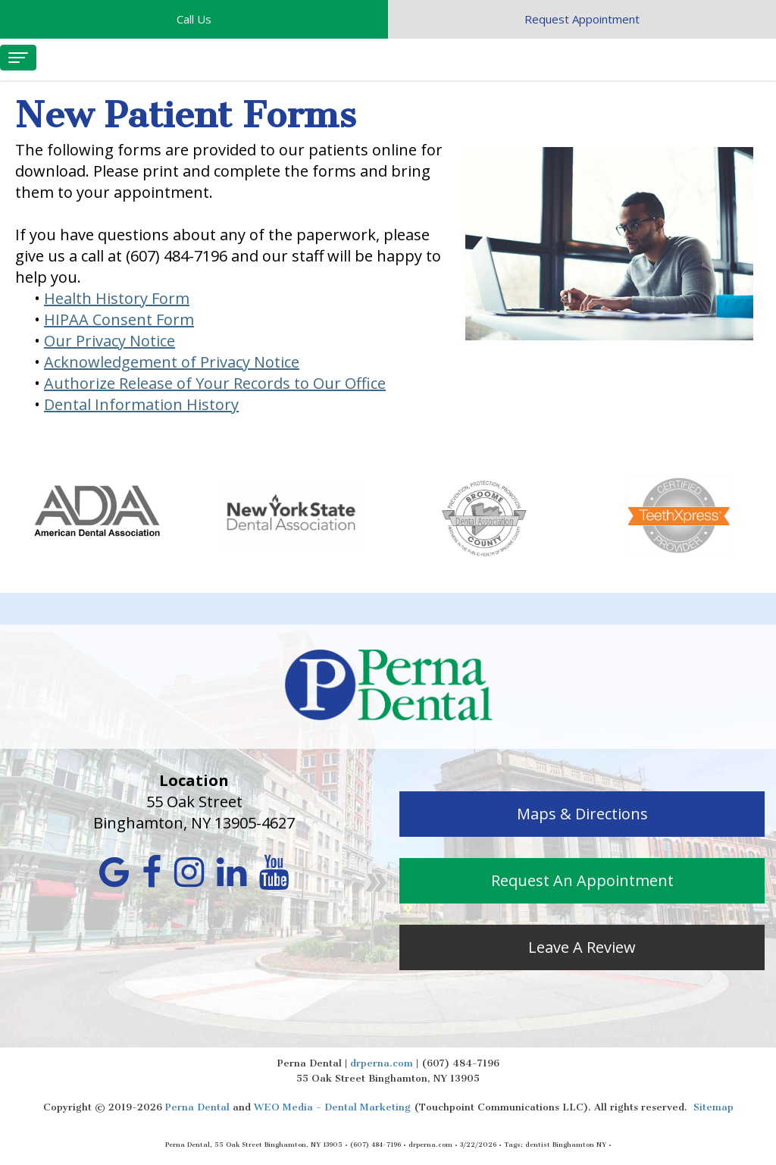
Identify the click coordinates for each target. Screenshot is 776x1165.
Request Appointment (582, 19)
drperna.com (381, 1063)
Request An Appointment (582, 880)
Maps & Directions (582, 813)
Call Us (194, 19)
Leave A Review (582, 947)
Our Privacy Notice (109, 340)
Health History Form (116, 298)
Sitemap (713, 1107)
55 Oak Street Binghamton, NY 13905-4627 (194, 812)
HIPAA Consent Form (119, 319)
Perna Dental (197, 1107)
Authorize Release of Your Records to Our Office (215, 383)
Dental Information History (141, 404)
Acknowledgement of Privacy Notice (171, 362)
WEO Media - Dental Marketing (332, 1107)
